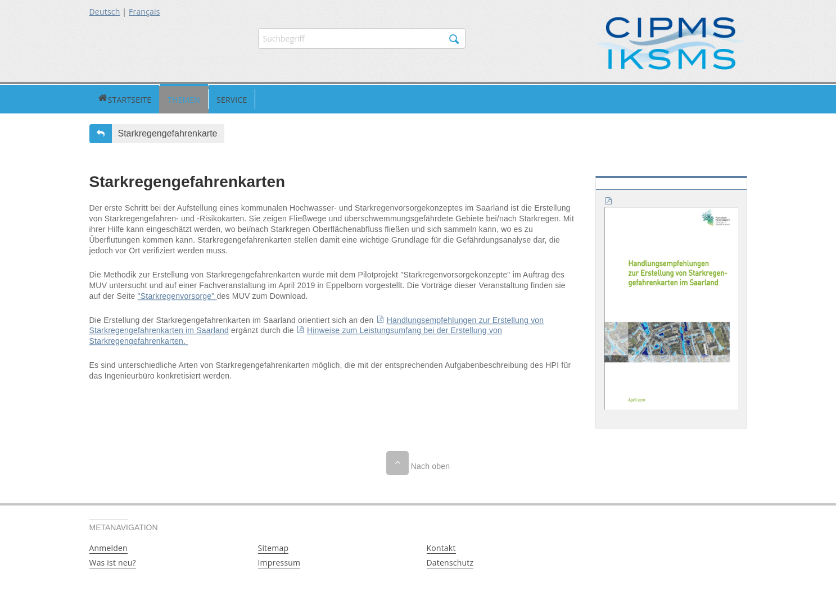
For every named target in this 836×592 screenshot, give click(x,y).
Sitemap (273, 546)
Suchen (454, 39)
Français (144, 11)
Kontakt (441, 546)
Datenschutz (450, 560)
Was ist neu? (112, 560)
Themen (141, 98)
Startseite (103, 98)
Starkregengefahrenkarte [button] (168, 131)
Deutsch (104, 11)
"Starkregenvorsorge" (177, 294)
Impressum (279, 560)
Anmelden (108, 546)
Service (189, 98)
